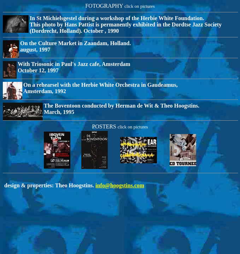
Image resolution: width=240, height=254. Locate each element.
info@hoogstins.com (119, 185)
